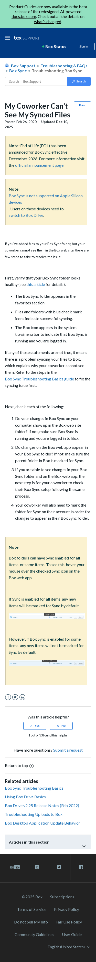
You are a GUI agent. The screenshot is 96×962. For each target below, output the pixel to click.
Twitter (15, 697)
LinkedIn (22, 697)
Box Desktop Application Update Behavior (42, 822)
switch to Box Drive (26, 215)
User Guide (72, 934)
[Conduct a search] (36, 81)
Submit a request (68, 750)
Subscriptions (62, 896)
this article (35, 284)
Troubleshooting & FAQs (64, 65)
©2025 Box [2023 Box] (32, 896)
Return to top (19, 765)
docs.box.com (24, 16)
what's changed (47, 21)
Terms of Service (31, 909)
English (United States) (67, 947)
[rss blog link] (37, 867)
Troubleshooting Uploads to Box (33, 814)
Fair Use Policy (69, 921)
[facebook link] (81, 867)
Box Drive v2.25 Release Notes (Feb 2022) (42, 805)
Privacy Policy (66, 909)
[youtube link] (15, 867)
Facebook (8, 697)
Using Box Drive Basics (25, 796)
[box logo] (27, 38)
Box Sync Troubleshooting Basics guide (39, 378)
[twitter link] (59, 867)
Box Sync (18, 70)
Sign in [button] (83, 46)
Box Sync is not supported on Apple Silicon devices (46, 199)
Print (82, 105)
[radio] (34, 726)
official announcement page (39, 165)
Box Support (23, 65)
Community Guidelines (34, 934)
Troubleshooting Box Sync (57, 70)
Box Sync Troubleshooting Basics (34, 788)
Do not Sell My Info (31, 921)
